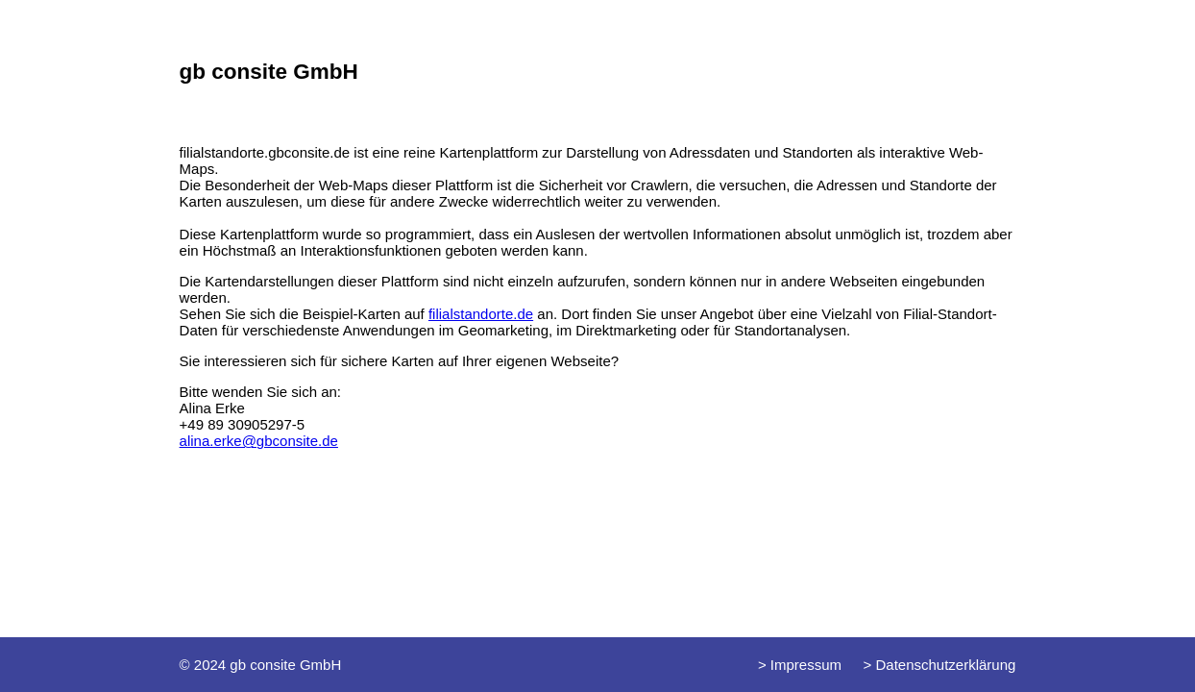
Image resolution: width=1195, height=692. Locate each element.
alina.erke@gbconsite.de (259, 440)
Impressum (804, 664)
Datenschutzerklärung (943, 664)
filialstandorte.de (480, 314)
